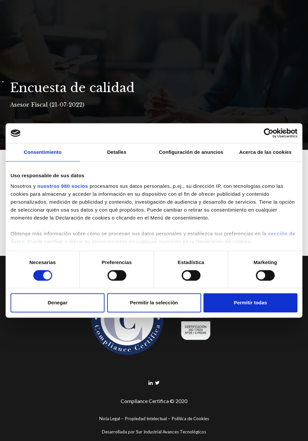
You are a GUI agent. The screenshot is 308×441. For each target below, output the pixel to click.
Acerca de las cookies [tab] (265, 152)
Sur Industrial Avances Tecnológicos (171, 431)
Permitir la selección (154, 303)
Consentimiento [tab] (43, 152)
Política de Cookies (190, 418)
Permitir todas (250, 303)
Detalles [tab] (116, 152)
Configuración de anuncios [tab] (191, 152)
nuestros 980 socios (62, 186)
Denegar (57, 303)
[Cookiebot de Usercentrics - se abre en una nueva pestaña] (268, 133)
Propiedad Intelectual (146, 418)
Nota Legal (109, 418)
